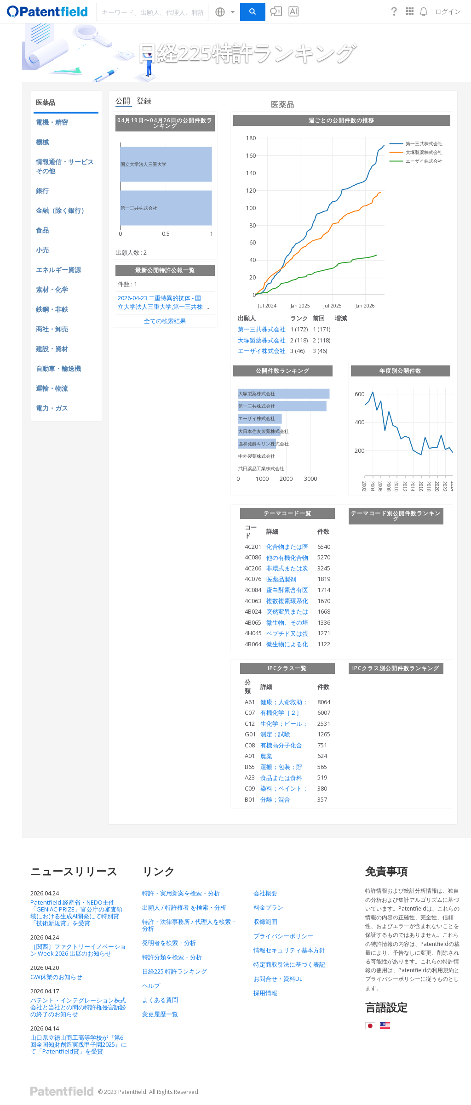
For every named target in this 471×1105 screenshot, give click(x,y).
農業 (266, 756)
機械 (42, 141)
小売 (42, 249)
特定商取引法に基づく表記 (289, 964)
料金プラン (268, 907)
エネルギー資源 (58, 269)
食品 (42, 230)
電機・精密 (52, 122)
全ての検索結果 (165, 321)
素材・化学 (52, 289)
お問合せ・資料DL (277, 978)
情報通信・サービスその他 (65, 166)
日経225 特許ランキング (174, 971)
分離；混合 (275, 799)
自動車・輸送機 (58, 368)
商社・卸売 (52, 329)
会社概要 (265, 893)
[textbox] (152, 12)
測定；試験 (275, 734)
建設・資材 (52, 348)
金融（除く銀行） (61, 210)
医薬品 (45, 102)
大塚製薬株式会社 (262, 340)
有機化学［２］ (281, 712)
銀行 (42, 190)
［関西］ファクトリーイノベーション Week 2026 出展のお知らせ (78, 949)
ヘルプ (151, 985)
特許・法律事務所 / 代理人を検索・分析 (189, 925)
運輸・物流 (52, 388)
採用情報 (265, 993)
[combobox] (152, 12)
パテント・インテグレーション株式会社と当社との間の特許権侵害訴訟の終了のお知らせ (78, 1007)
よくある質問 (160, 1000)
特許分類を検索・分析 (172, 957)
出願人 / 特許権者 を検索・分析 (184, 907)
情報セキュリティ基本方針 (289, 950)
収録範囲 (265, 921)
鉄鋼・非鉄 (52, 309)
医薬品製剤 (281, 579)
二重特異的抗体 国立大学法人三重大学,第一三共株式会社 (160, 307)
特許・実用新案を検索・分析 (181, 893)
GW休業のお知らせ (56, 977)
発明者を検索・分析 (169, 943)
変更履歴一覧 (160, 1014)
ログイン (448, 11)
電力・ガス (52, 408)
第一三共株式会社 (262, 329)
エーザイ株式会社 (262, 351)
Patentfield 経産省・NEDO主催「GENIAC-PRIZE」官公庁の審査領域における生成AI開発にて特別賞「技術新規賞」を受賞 (76, 912)
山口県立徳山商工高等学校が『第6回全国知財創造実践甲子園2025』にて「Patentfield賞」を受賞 (78, 1044)
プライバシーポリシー (283, 936)
